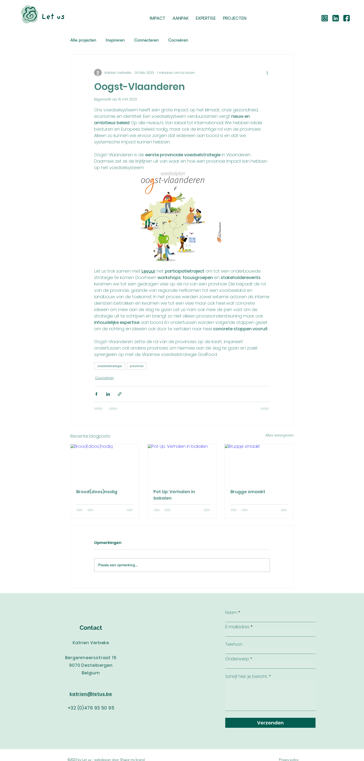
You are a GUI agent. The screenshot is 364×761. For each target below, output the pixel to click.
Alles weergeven (279, 435)
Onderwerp (237, 659)
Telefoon (233, 644)
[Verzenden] (270, 723)
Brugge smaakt (247, 492)
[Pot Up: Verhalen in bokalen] (182, 463)
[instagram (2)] (324, 18)
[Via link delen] (119, 394)
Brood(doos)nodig (96, 492)
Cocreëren (178, 40)
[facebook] (346, 18)
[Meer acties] (267, 73)
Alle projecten (83, 40)
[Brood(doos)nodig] (105, 463)
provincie (137, 366)
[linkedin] (335, 18)
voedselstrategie (109, 366)
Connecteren (146, 40)
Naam (231, 612)
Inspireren (115, 40)
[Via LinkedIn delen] (108, 394)
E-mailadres (237, 627)
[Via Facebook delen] (96, 394)
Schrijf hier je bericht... (246, 676)
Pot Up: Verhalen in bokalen (174, 495)
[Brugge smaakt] (259, 463)
